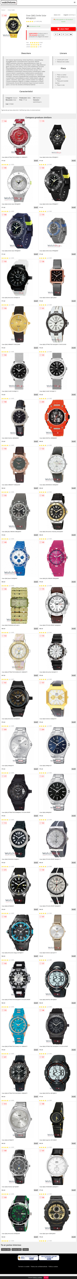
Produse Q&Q (16, 1249)
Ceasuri (3, 10)
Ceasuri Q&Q (11, 10)
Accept (46, 1277)
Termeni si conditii (24, 1266)
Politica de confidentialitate (39, 1266)
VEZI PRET (63, 29)
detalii (36, 160)
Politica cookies (53, 1266)
